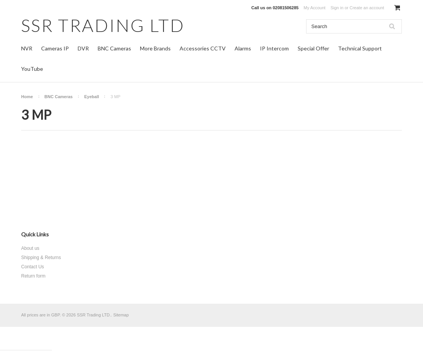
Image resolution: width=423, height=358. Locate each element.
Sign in (336, 7)
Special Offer (313, 48)
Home (27, 96)
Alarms (243, 48)
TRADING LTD (103, 25)
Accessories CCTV (203, 48)
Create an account (367, 7)
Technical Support (360, 48)
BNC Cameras (114, 48)
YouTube (32, 68)
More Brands (155, 48)
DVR (83, 48)
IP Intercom (274, 48)
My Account (315, 7)
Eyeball (91, 96)
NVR (26, 48)
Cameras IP (55, 48)
